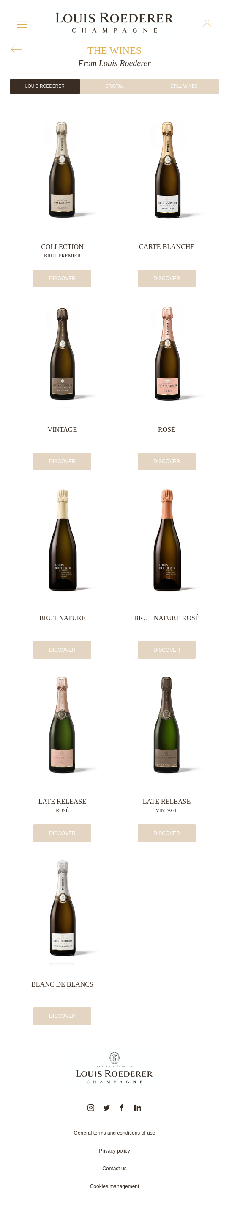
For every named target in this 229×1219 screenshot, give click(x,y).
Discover (62, 279)
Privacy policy (114, 1151)
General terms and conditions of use (114, 1133)
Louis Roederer (45, 86)
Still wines (183, 86)
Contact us (114, 1169)
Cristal (114, 86)
